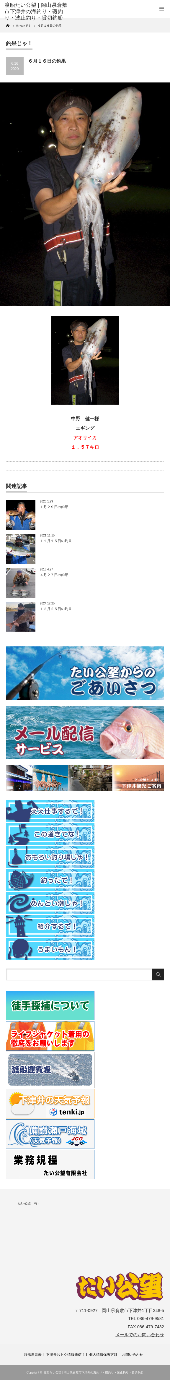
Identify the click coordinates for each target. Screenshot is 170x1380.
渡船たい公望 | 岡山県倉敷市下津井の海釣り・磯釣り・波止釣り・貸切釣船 (93, 1372)
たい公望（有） (29, 1203)
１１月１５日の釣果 (56, 541)
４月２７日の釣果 (54, 575)
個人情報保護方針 (103, 1354)
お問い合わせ (132, 1354)
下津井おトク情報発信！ (65, 1354)
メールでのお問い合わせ (139, 1334)
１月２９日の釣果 (54, 507)
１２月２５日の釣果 (56, 609)
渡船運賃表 (33, 1354)
